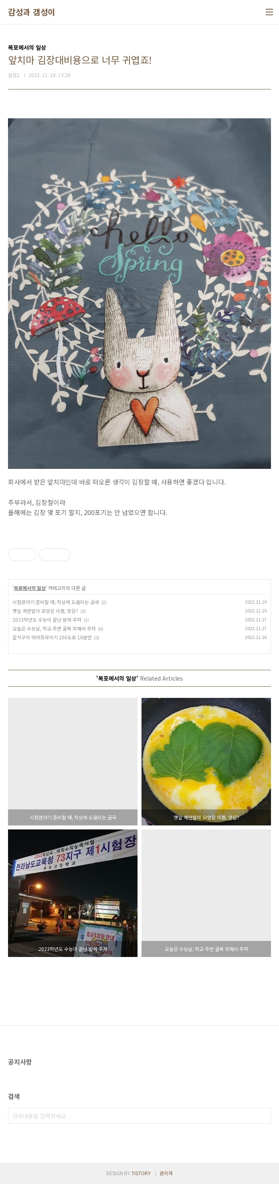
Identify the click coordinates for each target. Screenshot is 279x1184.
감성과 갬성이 (31, 12)
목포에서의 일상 (30, 587)
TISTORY (141, 1173)
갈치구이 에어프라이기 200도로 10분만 (52, 637)
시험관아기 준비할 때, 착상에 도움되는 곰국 (55, 601)
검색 (263, 1115)
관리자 (166, 1173)
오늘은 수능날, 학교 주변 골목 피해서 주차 (54, 628)
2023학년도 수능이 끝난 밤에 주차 (46, 619)
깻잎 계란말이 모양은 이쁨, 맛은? (45, 610)
